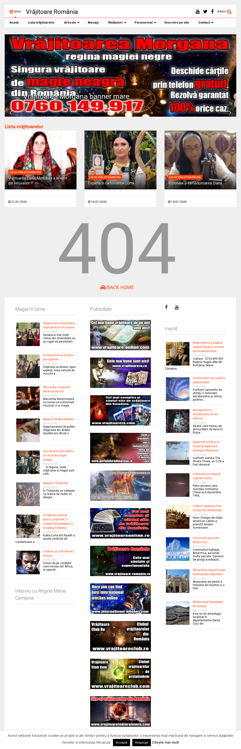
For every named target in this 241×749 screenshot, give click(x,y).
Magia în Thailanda (55, 483)
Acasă (14, 22)
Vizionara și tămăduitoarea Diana (195, 183)
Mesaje (93, 22)
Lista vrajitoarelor (25, 172)
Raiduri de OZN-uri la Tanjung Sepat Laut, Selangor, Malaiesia (206, 446)
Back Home (117, 287)
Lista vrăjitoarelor (41, 22)
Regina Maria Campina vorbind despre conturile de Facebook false (208, 347)
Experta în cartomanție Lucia (111, 183)
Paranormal (145, 22)
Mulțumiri (117, 22)
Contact (205, 22)
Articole (72, 22)
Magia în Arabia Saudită (58, 419)
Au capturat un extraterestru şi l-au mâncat (205, 414)
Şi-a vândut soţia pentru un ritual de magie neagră (58, 455)
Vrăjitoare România (52, 11)
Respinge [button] (141, 742)
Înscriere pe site (177, 22)
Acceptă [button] (121, 742)
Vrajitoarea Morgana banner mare (76, 96)
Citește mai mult (165, 742)
